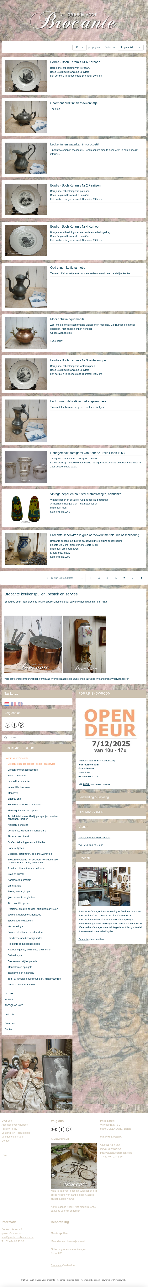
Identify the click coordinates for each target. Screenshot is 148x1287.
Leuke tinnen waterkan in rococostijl (74, 144)
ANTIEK (9, 993)
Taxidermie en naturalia (21, 972)
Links (4, 1155)
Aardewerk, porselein (19, 879)
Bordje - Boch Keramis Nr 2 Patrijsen (75, 185)
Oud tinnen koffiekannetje (67, 267)
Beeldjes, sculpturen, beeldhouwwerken (30, 853)
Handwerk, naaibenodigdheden (25, 938)
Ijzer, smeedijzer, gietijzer (22, 897)
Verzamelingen (16, 926)
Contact (9, 1029)
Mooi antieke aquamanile (67, 319)
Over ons (10, 1023)
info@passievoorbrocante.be (94, 837)
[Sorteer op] (130, 47)
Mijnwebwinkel (120, 1280)
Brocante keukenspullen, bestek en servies (31, 763)
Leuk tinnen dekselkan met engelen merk (78, 401)
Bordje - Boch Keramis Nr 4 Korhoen (75, 226)
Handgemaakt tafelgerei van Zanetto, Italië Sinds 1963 (87, 453)
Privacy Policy (9, 1128)
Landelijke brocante (18, 781)
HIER (86, 784)
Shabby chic (14, 798)
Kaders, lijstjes (16, 848)
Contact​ (7, 1140)
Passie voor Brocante (17, 758)
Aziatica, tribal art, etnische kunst (26, 868)
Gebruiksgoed (15, 955)
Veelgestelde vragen (13, 1136)
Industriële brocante (19, 787)
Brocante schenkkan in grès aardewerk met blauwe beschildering (94, 535)
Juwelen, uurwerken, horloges (24, 914)
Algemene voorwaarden (15, 1124)
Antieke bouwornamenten (22, 984)
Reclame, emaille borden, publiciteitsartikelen (33, 908)
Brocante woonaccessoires (23, 769)
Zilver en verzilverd (18, 836)
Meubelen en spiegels (20, 967)
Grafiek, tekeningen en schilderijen (27, 842)
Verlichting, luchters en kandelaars (27, 830)
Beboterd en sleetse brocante (24, 804)
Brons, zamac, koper (19, 891)
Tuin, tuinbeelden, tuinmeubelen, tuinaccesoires (34, 978)
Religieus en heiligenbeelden (24, 943)
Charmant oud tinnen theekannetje (74, 103)
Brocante (83, 939)
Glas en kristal (16, 874)
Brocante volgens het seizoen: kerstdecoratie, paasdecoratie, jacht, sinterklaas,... (33, 861)
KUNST (9, 999)
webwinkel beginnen (90, 1280)
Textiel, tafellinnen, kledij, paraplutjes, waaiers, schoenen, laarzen (33, 817)
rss (77, 1280)
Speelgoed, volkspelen (20, 920)
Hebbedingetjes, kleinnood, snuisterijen (29, 949)
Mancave (13, 793)
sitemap (71, 1280)
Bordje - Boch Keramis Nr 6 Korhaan (75, 62)
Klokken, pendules (18, 824)
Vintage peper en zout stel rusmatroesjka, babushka (85, 494)
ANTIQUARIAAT (14, 1005)
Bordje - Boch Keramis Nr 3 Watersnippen (79, 360)
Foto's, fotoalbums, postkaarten (25, 932)
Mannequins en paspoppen (23, 810)
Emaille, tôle (14, 885)
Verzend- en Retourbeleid (16, 1132)
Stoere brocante (17, 775)
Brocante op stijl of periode (22, 961)
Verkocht (9, 1014)
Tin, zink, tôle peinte (19, 903)
